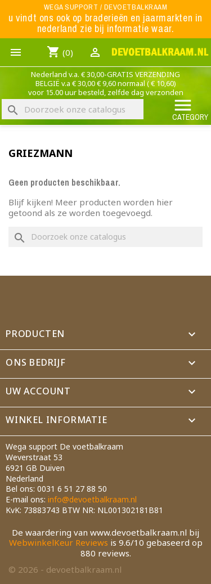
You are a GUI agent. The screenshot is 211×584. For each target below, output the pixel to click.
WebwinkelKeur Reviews (58, 542)
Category (190, 109)
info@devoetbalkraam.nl (92, 499)
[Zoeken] (72, 109)
